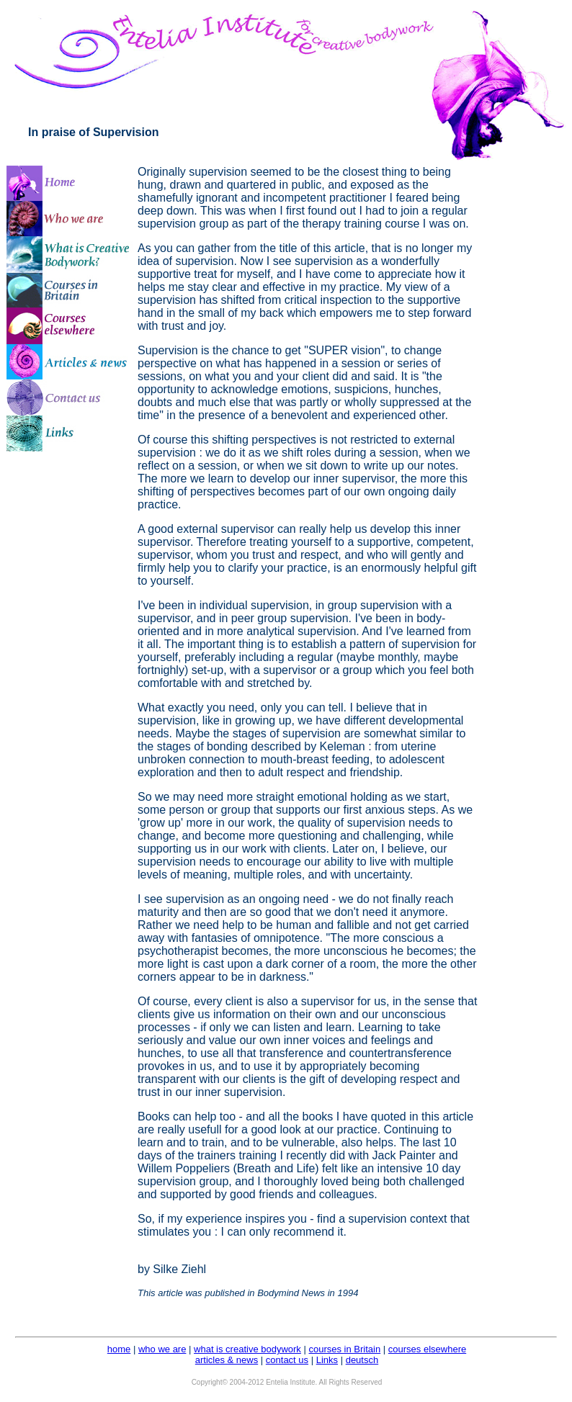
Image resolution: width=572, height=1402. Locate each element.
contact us (287, 1359)
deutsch (362, 1359)
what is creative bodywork (247, 1349)
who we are (162, 1349)
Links (327, 1359)
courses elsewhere (427, 1349)
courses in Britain (344, 1349)
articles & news (226, 1359)
